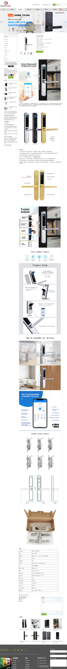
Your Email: (52, 653)
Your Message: (53, 658)
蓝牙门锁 (27, 595)
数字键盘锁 (6, 45)
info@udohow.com (47, 4)
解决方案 (29, 9)
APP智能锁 (6, 41)
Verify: (51, 668)
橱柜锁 (5, 47)
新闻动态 (37, 9)
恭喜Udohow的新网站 (8, 137)
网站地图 (14, 666)
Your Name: (52, 649)
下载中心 (46, 9)
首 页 (4, 9)
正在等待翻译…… (7, 122)
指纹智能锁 (6, 43)
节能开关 (5, 53)
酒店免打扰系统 (7, 51)
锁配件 (5, 49)
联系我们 (55, 9)
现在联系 (11, 77)
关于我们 (11, 9)
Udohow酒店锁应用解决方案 (9, 125)
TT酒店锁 (6, 39)
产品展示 (20, 9)
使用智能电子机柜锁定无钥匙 (9, 116)
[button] (65, 22)
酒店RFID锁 (6, 37)
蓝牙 (21, 595)
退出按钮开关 (6, 58)
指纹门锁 (24, 595)
